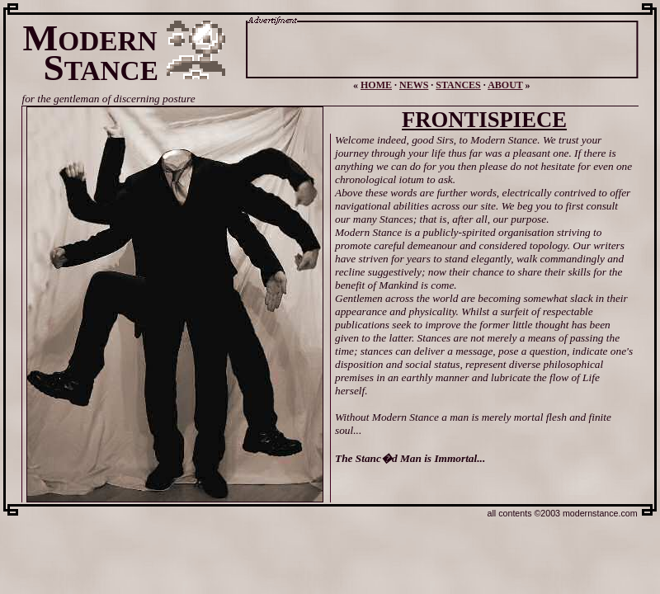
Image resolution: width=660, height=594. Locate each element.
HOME (376, 85)
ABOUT (505, 85)
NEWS (413, 85)
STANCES (458, 85)
